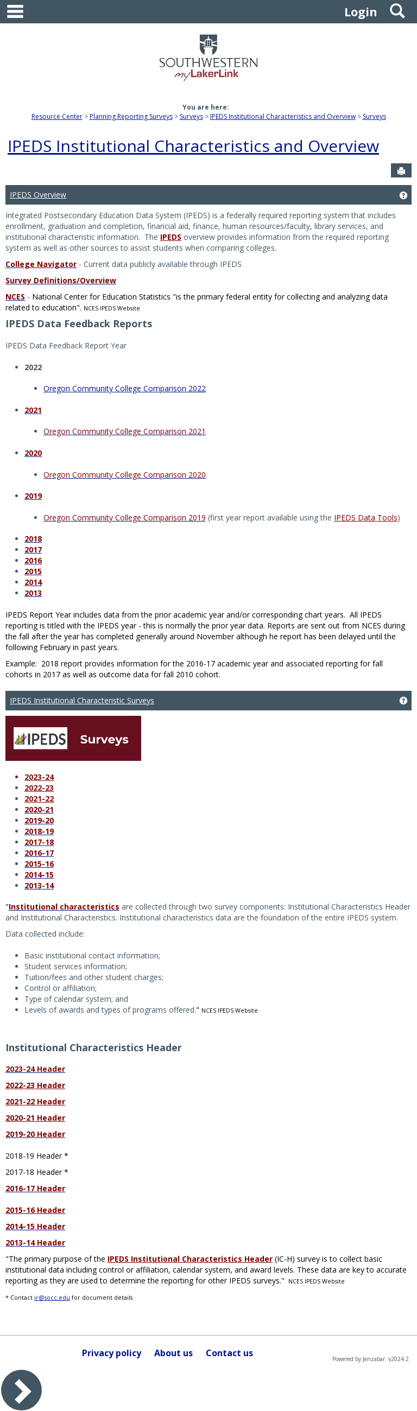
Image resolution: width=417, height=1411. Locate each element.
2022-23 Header (35, 1085)
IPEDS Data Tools (365, 517)
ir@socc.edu (52, 1297)
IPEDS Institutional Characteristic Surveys (82, 700)
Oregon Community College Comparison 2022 (124, 388)
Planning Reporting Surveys (131, 116)
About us (173, 1353)
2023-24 (39, 777)
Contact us (229, 1353)
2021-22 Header (35, 1101)
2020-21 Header (35, 1118)
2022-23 (39, 788)
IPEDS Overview (38, 194)
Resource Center (57, 116)
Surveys (191, 116)
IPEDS (170, 237)
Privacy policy (111, 1353)
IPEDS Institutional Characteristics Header (190, 1259)
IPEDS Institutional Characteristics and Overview (283, 116)
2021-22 (39, 798)
